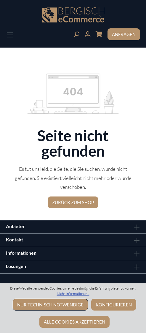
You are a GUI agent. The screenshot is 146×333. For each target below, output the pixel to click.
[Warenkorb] (99, 33)
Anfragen (124, 34)
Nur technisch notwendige (50, 304)
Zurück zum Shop (73, 202)
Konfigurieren (114, 304)
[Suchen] (76, 33)
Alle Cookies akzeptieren (74, 321)
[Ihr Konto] (87, 33)
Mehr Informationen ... (73, 293)
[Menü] (10, 34)
